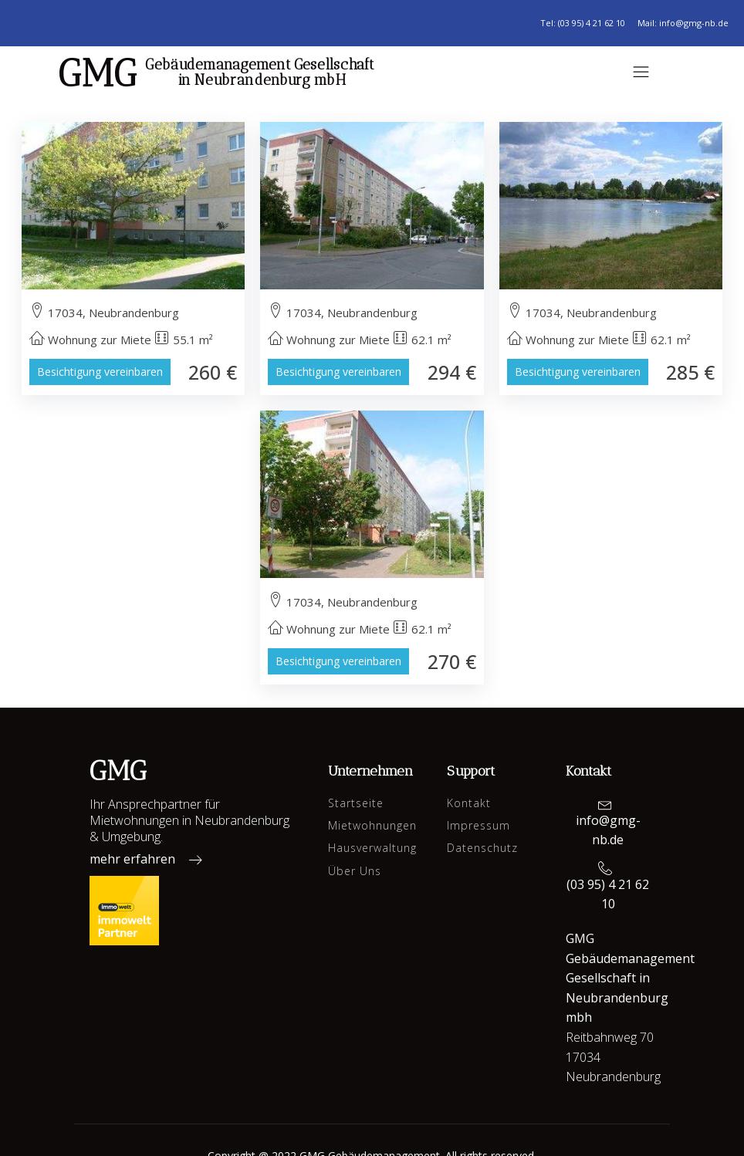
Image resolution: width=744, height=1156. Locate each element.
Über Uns (354, 871)
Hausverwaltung (372, 847)
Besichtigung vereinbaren (100, 371)
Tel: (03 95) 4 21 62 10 (582, 23)
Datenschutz (482, 847)
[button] (151, 863)
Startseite (356, 803)
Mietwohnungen (372, 825)
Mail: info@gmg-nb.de (683, 23)
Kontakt (469, 803)
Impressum (478, 825)
